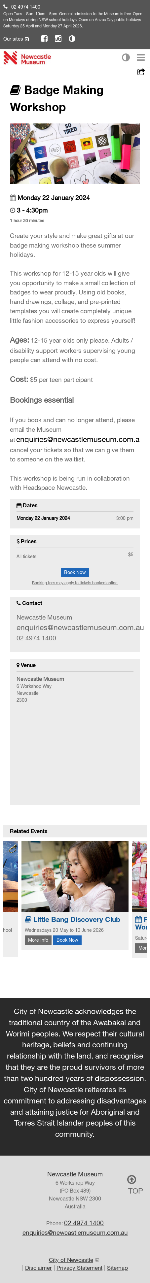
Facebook (44, 38)
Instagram (58, 38)
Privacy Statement (79, 1268)
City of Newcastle (71, 1260)
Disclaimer (38, 1268)
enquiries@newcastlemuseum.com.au (80, 439)
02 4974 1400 (25, 7)
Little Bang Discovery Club (72, 919)
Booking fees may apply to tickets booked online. (75, 583)
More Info (38, 940)
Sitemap (117, 1268)
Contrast (72, 38)
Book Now (75, 572)
